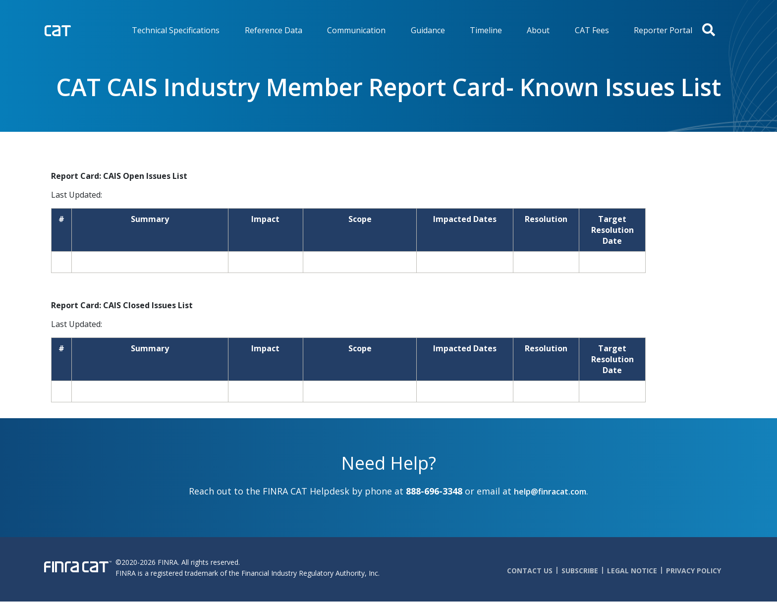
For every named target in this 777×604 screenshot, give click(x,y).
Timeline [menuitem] (486, 30)
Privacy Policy (693, 570)
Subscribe (579, 570)
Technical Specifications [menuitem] (176, 30)
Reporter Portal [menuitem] (663, 30)
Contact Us (530, 570)
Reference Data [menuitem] (273, 30)
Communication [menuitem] (356, 30)
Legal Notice (632, 570)
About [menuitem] (538, 30)
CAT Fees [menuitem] (592, 30)
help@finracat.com (550, 491)
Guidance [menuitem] (428, 30)
